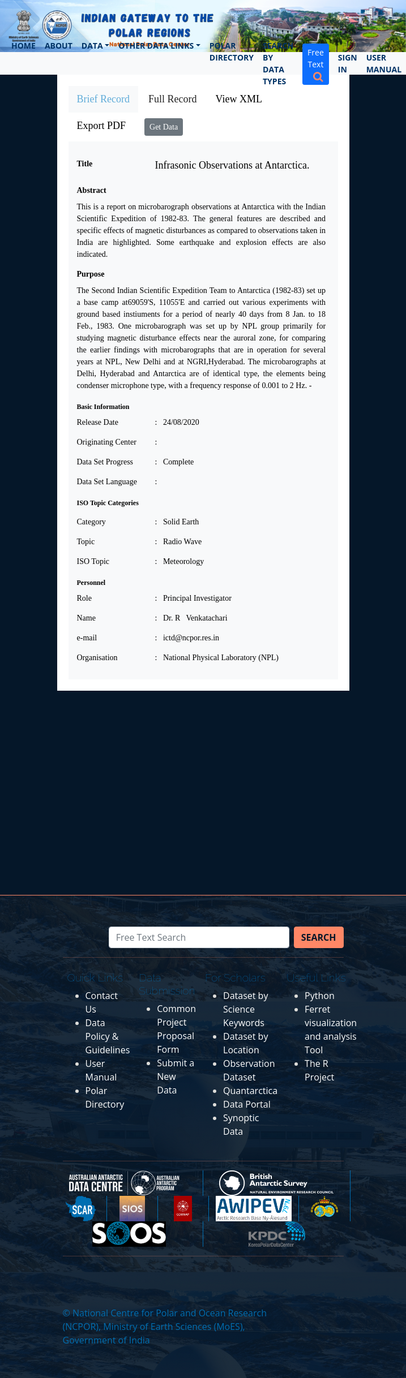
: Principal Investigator (193, 598)
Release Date (97, 422)
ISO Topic (93, 561)
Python (320, 995)
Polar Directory (232, 51)
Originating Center (106, 442)
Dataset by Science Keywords (245, 1009)
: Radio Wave (178, 541)
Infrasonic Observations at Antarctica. (232, 165)
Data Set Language (107, 481)
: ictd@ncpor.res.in (187, 638)
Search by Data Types (278, 63)
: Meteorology (179, 561)
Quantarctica (250, 1090)
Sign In (347, 63)
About (58, 45)
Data (92, 45)
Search (318, 937)
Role (84, 598)
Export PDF (101, 125)
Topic (86, 541)
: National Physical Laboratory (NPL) (217, 657)
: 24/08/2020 (177, 422)
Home (23, 45)
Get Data (163, 127)
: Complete (174, 462)
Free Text (315, 64)
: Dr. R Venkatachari (191, 618)
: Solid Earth (177, 522)
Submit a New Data (175, 1076)
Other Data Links (156, 45)
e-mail (87, 638)
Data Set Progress (105, 462)
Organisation (97, 657)
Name (86, 618)
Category (91, 522)
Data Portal (247, 1104)
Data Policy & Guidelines (108, 1036)
